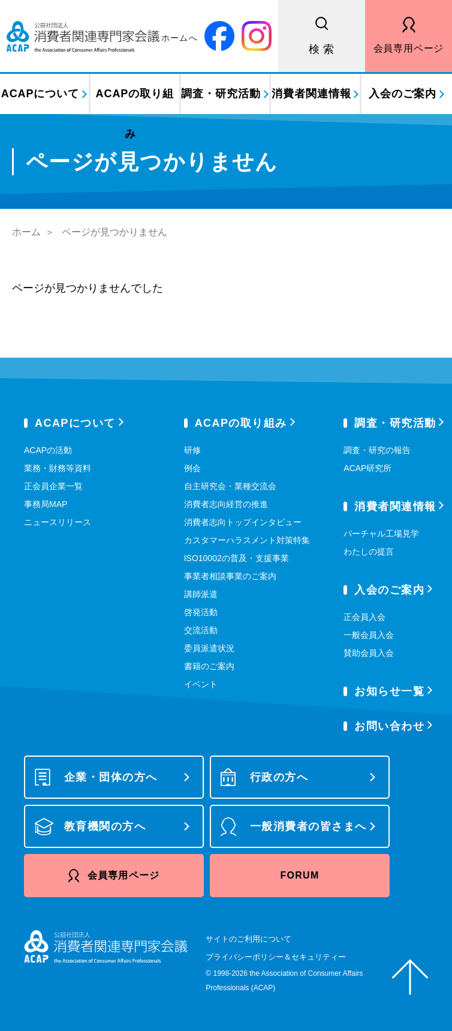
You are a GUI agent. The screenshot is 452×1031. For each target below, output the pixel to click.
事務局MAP (45, 504)
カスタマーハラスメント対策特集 (247, 540)
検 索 (322, 49)
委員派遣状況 (209, 648)
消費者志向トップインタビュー (243, 522)
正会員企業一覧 (53, 486)
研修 (192, 450)
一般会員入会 (368, 635)
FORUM (299, 875)
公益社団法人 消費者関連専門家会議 (102, 36)
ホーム (26, 232)
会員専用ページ (408, 48)
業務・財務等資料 (57, 468)
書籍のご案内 (209, 666)
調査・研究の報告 (377, 450)
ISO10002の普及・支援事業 (236, 558)
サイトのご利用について (248, 938)
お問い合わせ (389, 726)
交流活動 (201, 630)
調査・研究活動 (220, 94)
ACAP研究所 (367, 468)
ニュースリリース (57, 522)
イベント (201, 684)
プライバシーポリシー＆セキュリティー (276, 956)
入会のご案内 (402, 94)
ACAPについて (40, 94)
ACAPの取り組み (135, 101)
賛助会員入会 (368, 653)
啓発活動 (201, 612)
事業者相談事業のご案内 (230, 576)
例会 (192, 468)
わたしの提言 (368, 551)
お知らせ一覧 (389, 691)
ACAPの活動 (48, 450)
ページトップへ (410, 977)
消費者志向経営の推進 (226, 504)
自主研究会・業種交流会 (230, 486)
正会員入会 (364, 617)
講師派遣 (201, 594)
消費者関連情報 (311, 94)
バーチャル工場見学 (381, 533)
